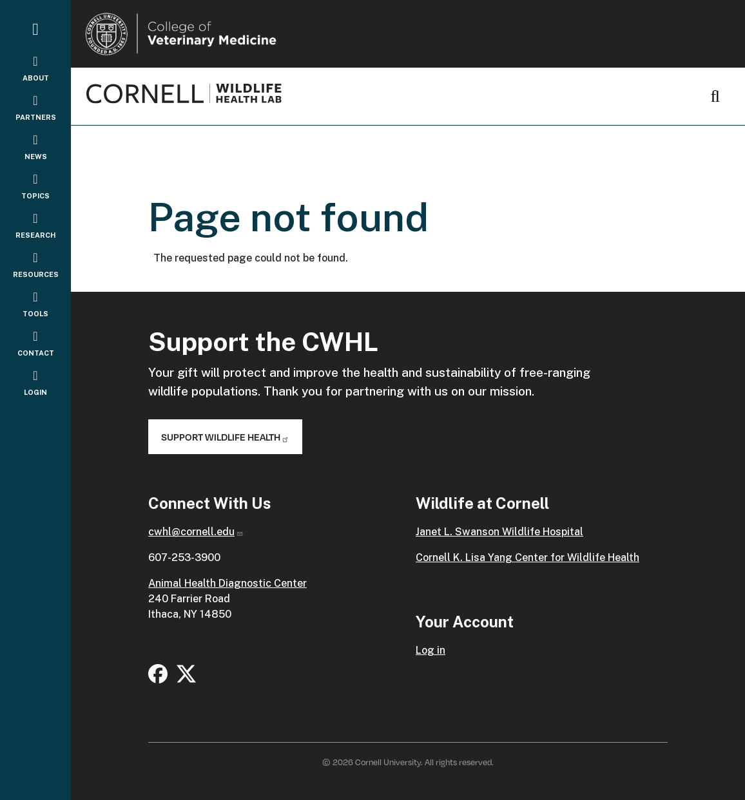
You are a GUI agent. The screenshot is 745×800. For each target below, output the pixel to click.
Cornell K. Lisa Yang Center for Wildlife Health (527, 557)
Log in (430, 650)
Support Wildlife (225, 437)
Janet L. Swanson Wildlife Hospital (499, 532)
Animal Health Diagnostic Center (227, 583)
